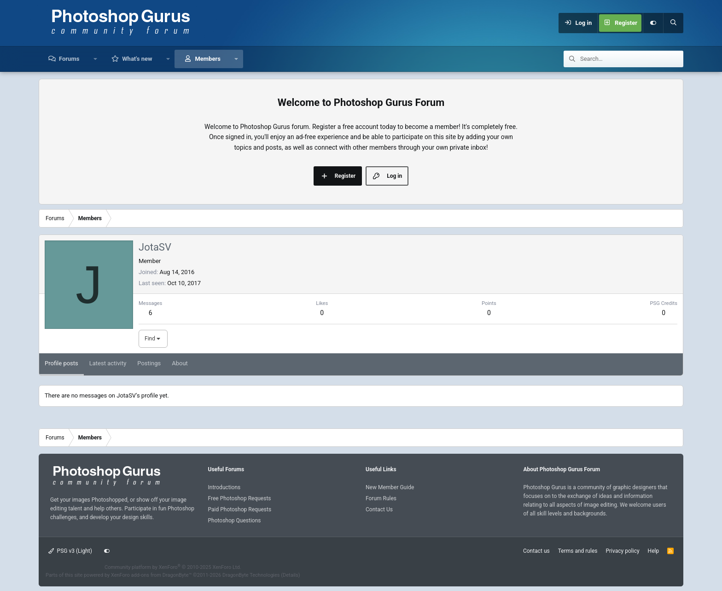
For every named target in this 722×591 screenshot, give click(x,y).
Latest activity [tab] (108, 363)
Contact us (536, 551)
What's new (137, 58)
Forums (69, 58)
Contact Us (379, 509)
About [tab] (180, 363)
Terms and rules (578, 551)
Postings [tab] (149, 363)
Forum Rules (381, 498)
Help (653, 551)
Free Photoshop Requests (239, 498)
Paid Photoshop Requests (240, 509)
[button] (95, 59)
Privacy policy (622, 551)
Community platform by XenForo (173, 567)
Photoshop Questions (234, 520)
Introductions (224, 487)
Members (207, 58)
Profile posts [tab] (61, 363)
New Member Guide (390, 487)
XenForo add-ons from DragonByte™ (151, 575)
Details (290, 575)
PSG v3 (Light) (70, 551)
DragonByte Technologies (251, 575)
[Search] (673, 23)
